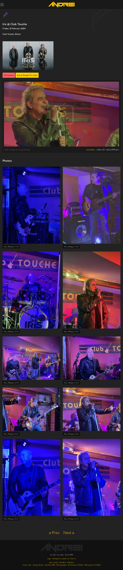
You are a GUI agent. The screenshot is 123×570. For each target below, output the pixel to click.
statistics (70, 562)
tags (49, 558)
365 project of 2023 (93, 565)
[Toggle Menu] (2, 5)
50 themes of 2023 (75, 565)
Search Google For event (27, 75)
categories (56, 558)
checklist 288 (49, 565)
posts (56, 562)
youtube (90, 149)
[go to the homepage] (61, 4)
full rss (73, 558)
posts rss (65, 558)
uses (50, 562)
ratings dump (37, 565)
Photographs (61, 565)
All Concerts (9, 75)
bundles (62, 562)
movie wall (26, 565)
